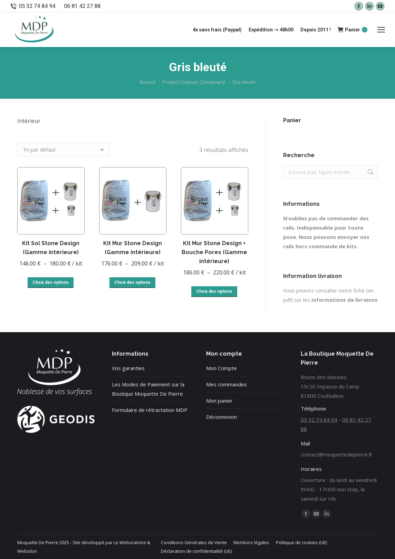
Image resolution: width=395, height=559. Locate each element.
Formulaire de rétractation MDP (149, 409)
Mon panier (219, 400)
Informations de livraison (344, 299)
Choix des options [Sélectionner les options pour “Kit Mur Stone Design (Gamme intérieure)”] (132, 282)
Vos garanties (128, 368)
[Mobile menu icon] (381, 30)
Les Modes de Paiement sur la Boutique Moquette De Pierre (148, 389)
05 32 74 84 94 (37, 6)
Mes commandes (226, 384)
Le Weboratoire (130, 542)
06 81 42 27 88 (82, 6)
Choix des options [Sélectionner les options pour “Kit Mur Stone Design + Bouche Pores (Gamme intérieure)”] (214, 291)
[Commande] (63, 150)
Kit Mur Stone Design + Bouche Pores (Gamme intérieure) (214, 252)
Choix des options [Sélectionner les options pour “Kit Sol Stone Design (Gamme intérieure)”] (50, 282)
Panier (352, 29)
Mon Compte (221, 368)
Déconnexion (221, 416)
